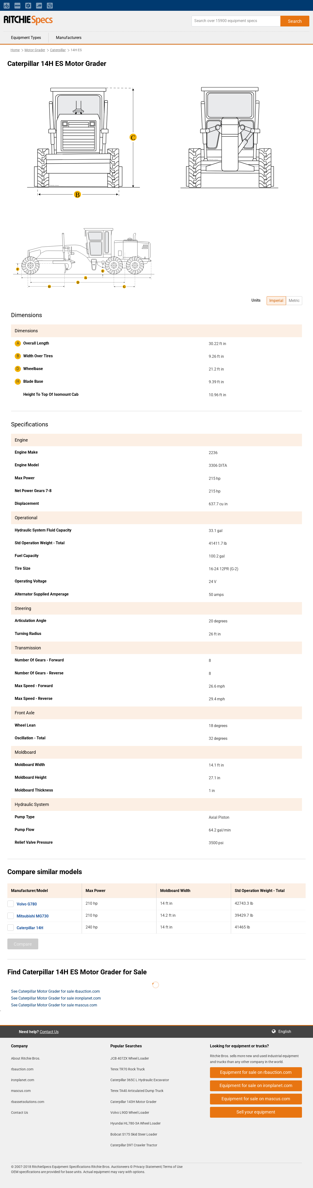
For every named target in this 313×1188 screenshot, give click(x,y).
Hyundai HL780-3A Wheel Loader (135, 1123)
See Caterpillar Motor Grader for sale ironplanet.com (56, 998)
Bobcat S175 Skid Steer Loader (133, 1134)
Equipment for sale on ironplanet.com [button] (256, 1085)
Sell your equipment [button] (255, 1111)
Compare (23, 944)
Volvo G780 (27, 904)
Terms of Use (172, 1167)
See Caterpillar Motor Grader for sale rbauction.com (55, 991)
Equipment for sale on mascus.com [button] (256, 1098)
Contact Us (49, 1031)
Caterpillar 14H (30, 928)
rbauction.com (22, 1069)
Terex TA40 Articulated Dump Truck (136, 1091)
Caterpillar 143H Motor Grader (133, 1102)
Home (15, 50)
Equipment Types (26, 37)
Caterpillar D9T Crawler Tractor (133, 1145)
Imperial (276, 300)
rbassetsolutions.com (27, 1102)
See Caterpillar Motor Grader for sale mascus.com (54, 1005)
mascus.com (21, 1091)
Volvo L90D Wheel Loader (129, 1112)
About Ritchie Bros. (25, 1058)
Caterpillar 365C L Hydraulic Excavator (139, 1080)
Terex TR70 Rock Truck (127, 1069)
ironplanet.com (22, 1080)
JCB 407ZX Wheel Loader (129, 1058)
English (286, 1031)
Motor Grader (35, 50)
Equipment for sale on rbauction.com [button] (256, 1072)
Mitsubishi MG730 (33, 916)
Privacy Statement (147, 1167)
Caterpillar (58, 50)
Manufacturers (68, 37)
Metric (294, 300)
